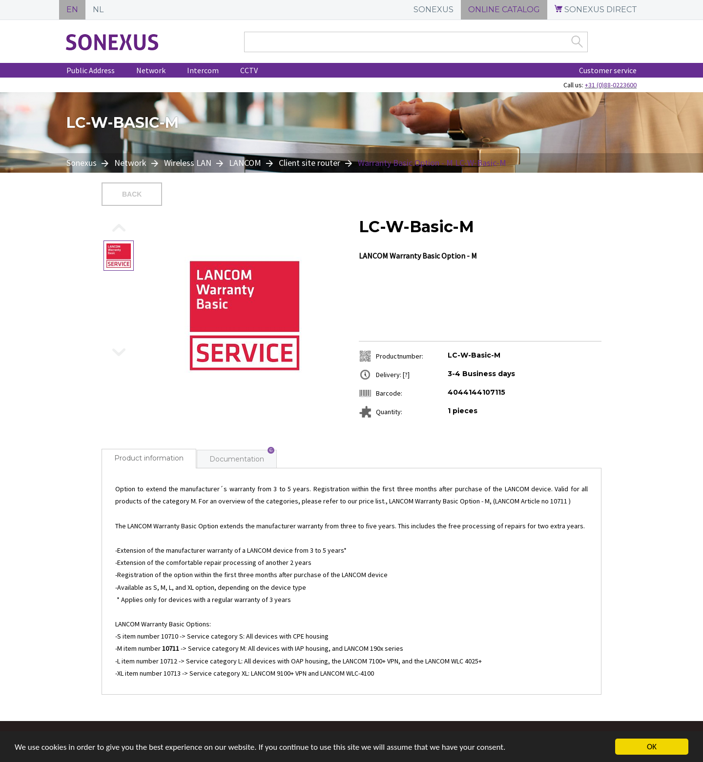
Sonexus (82, 162)
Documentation (236, 459)
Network (150, 70)
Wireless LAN (187, 162)
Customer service (608, 70)
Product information (149, 458)
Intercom (203, 70)
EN (72, 9)
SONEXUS (434, 9)
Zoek (577, 41)
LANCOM (245, 162)
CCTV (249, 70)
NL (98, 9)
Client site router (309, 162)
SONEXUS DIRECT (596, 9)
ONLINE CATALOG (504, 9)
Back (132, 194)
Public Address (90, 70)
